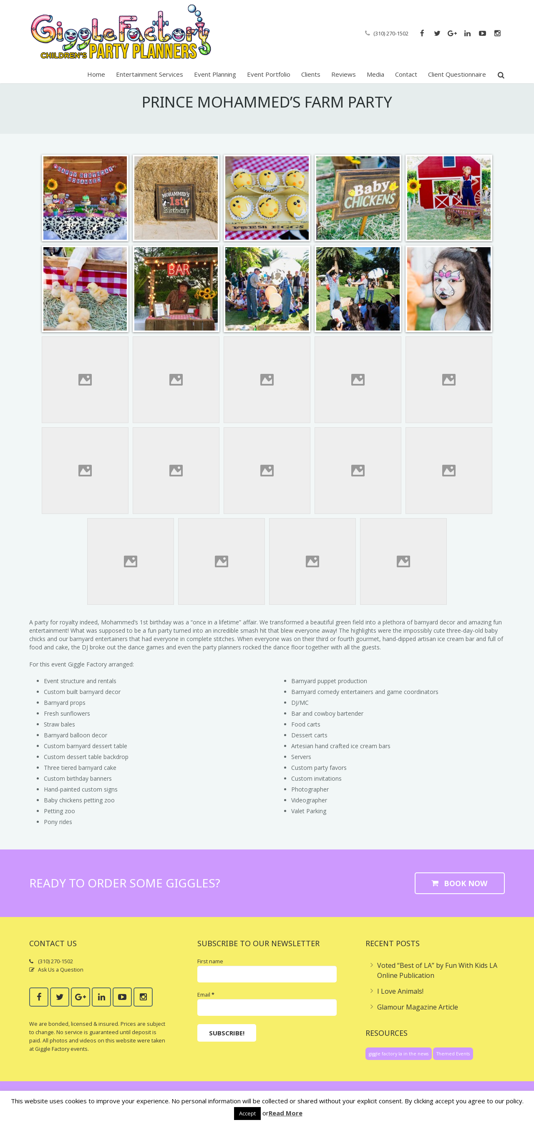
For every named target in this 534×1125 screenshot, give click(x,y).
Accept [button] (247, 1113)
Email (205, 1005)
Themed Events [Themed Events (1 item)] (453, 1064)
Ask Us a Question (60, 980)
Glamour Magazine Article (417, 1017)
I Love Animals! (400, 1001)
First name (210, 971)
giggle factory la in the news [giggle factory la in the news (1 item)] (398, 1064)
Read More (285, 1113)
